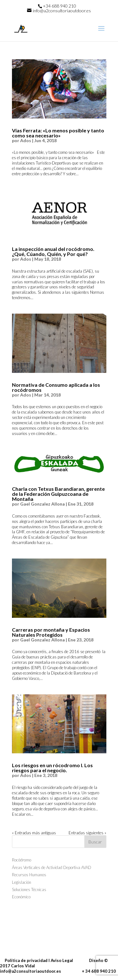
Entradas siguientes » (87, 832)
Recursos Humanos (29, 874)
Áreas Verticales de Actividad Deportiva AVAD (51, 867)
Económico (21, 896)
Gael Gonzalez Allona (42, 504)
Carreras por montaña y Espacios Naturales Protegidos (51, 632)
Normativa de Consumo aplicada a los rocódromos (56, 387)
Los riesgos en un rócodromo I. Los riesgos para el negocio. (52, 767)
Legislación (21, 882)
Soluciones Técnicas (29, 889)
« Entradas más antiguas (34, 832)
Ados (25, 140)
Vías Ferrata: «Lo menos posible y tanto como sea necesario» (58, 132)
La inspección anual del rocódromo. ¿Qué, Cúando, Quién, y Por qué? (53, 251)
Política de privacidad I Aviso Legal (36, 960)
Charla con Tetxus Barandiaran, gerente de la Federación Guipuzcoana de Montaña (58, 494)
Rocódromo (21, 859)
